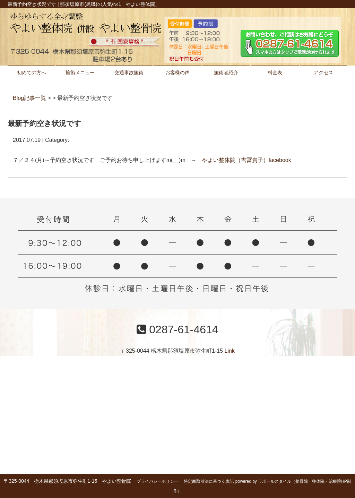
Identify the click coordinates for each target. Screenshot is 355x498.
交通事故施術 (129, 72)
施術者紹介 (226, 72)
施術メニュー (80, 72)
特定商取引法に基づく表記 (209, 481)
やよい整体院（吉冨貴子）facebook (246, 160)
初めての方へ (31, 72)
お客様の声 (177, 72)
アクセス (323, 72)
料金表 (275, 72)
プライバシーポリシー (157, 481)
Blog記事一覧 (29, 98)
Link (230, 351)
